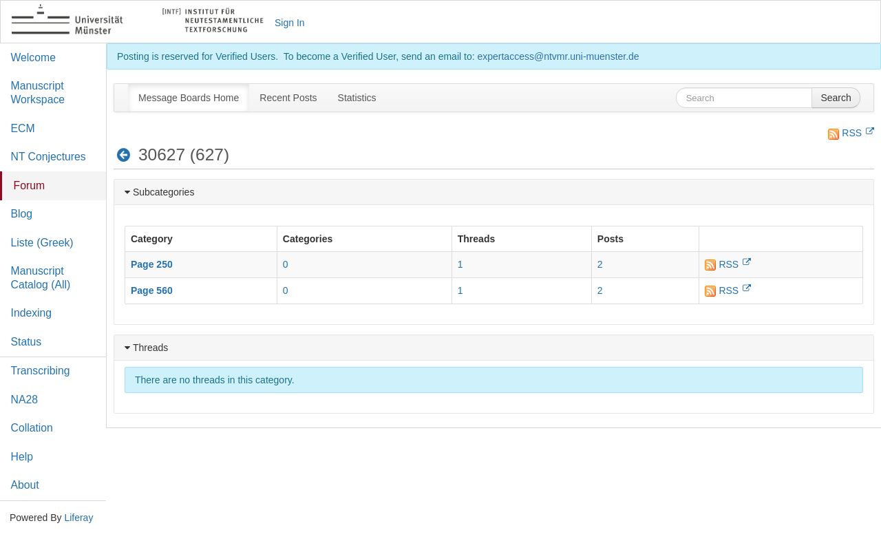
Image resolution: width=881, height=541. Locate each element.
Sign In (290, 22)
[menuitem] (188, 98)
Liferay (78, 517)
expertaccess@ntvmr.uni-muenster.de (558, 56)
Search (835, 97)
